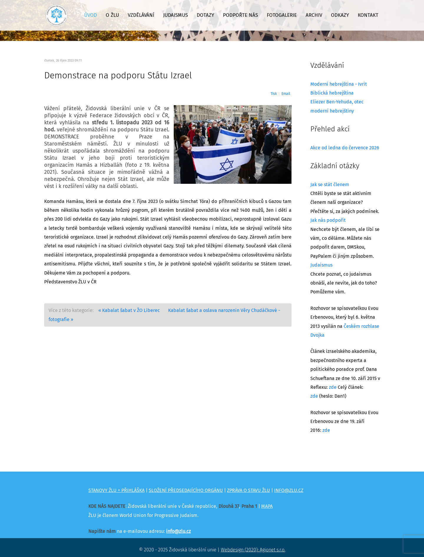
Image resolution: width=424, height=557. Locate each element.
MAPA (267, 506)
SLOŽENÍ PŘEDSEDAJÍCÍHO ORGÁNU (186, 490)
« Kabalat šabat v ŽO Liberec (129, 310)
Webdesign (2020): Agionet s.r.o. (253, 550)
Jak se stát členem (329, 184)
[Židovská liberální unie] (56, 15)
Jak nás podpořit (328, 220)
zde (333, 387)
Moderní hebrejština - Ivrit (338, 84)
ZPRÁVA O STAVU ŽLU (248, 490)
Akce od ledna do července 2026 (344, 148)
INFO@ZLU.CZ (288, 490)
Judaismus (321, 265)
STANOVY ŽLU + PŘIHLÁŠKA (116, 490)
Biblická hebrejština (332, 93)
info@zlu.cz (178, 531)
